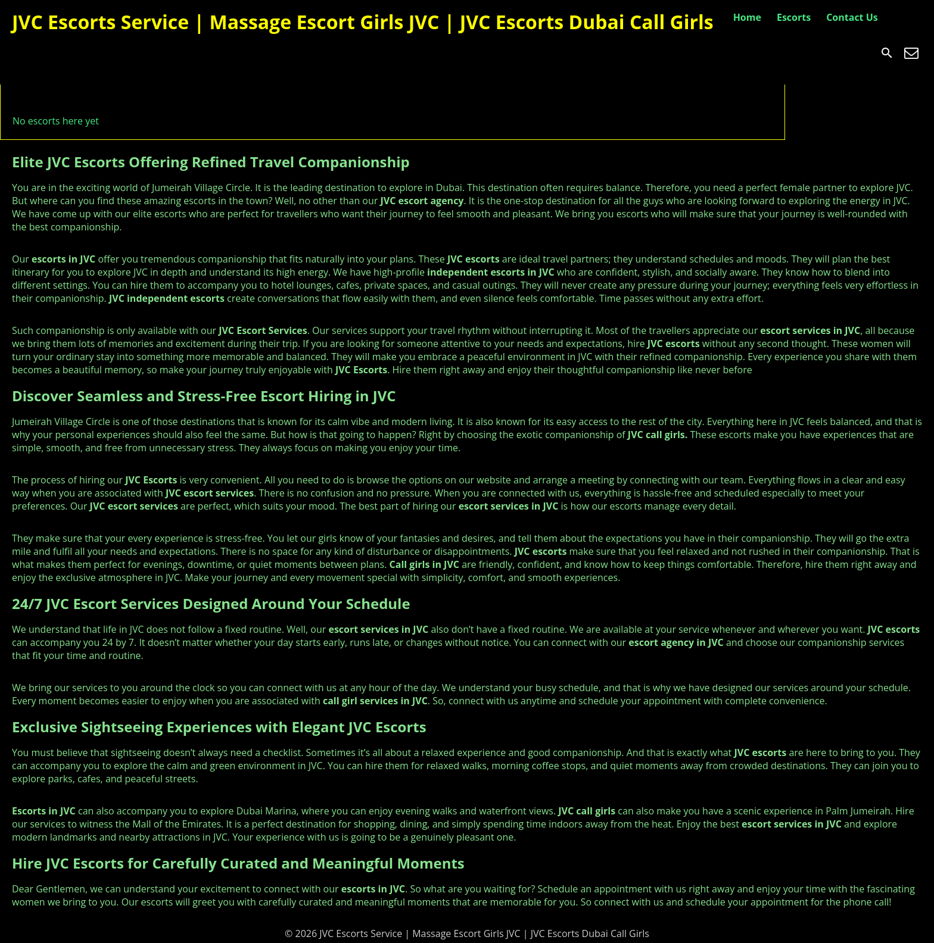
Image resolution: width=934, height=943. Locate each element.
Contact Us (852, 17)
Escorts (794, 17)
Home (747, 17)
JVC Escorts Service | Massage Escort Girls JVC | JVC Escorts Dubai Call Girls (363, 22)
